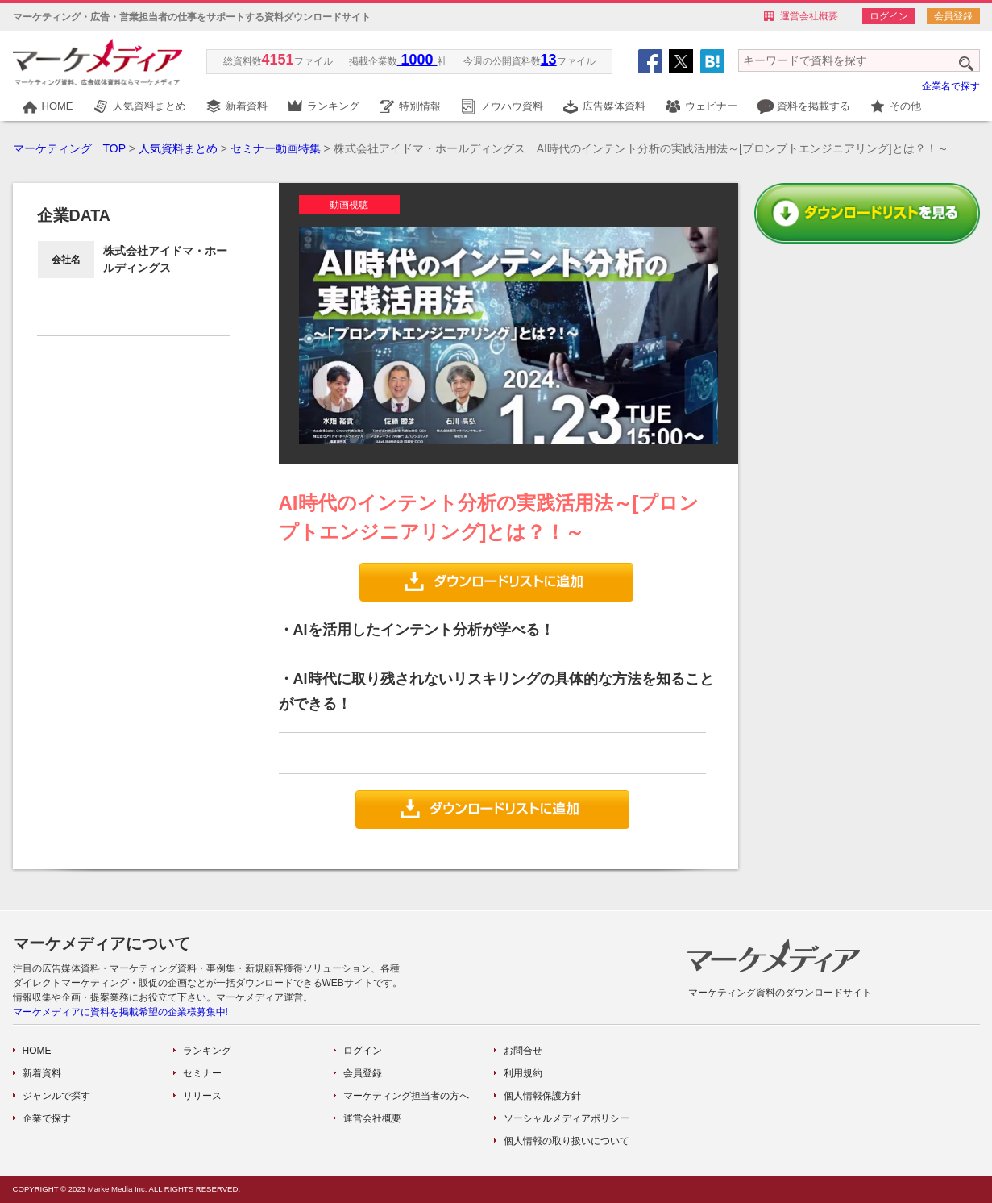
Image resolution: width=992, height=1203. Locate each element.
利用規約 (523, 1073)
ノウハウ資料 (511, 106)
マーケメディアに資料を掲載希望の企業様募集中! (120, 1012)
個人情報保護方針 (542, 1095)
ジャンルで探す (56, 1095)
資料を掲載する (813, 106)
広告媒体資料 (614, 106)
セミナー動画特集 (275, 148)
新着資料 (247, 106)
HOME (57, 106)
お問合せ (523, 1050)
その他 (905, 106)
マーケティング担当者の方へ (406, 1095)
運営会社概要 (809, 16)
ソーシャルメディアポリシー (566, 1118)
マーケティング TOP (69, 148)
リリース (202, 1095)
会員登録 (953, 16)
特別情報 (420, 106)
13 (549, 60)
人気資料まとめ (149, 106)
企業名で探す (951, 86)
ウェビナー (711, 106)
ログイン (889, 16)
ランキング (333, 106)
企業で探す (47, 1118)
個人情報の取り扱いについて (566, 1141)
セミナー (202, 1073)
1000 (417, 60)
